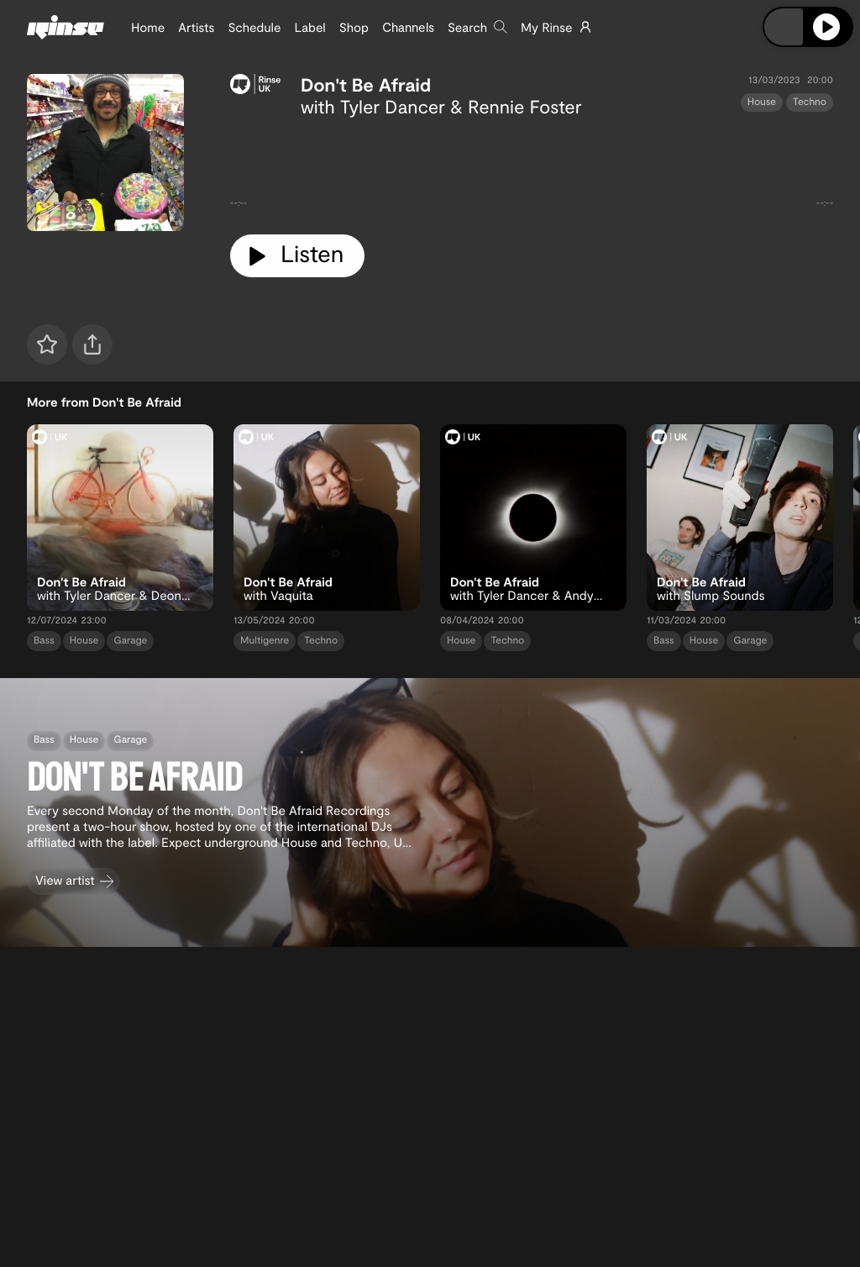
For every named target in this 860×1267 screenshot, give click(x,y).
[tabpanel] (531, 169)
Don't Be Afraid (366, 85)
